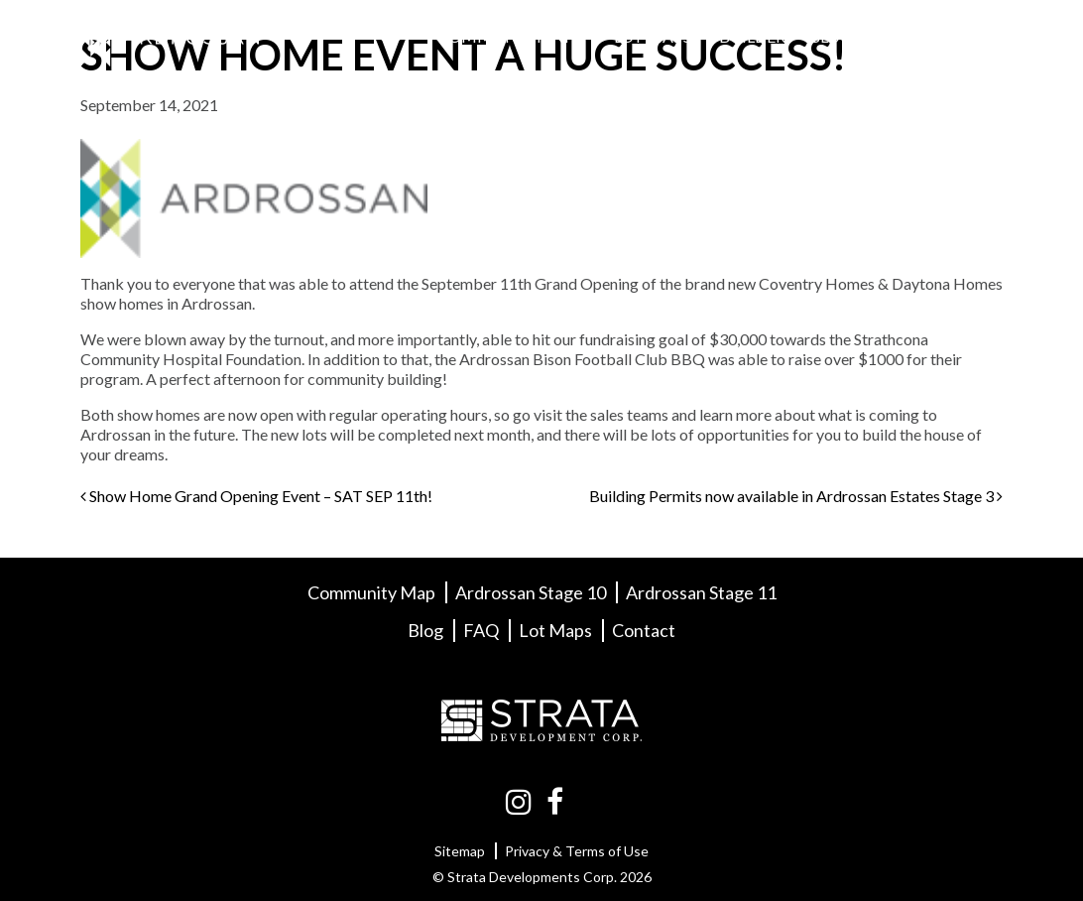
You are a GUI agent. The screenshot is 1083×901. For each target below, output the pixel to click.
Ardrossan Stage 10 (530, 592)
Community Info (511, 36)
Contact (955, 36)
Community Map (371, 592)
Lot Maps (652, 36)
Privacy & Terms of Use (577, 850)
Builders (756, 36)
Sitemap (459, 850)
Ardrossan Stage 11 (701, 592)
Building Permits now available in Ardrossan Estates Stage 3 (796, 495)
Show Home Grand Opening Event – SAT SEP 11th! (256, 495)
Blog (830, 36)
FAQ (884, 36)
